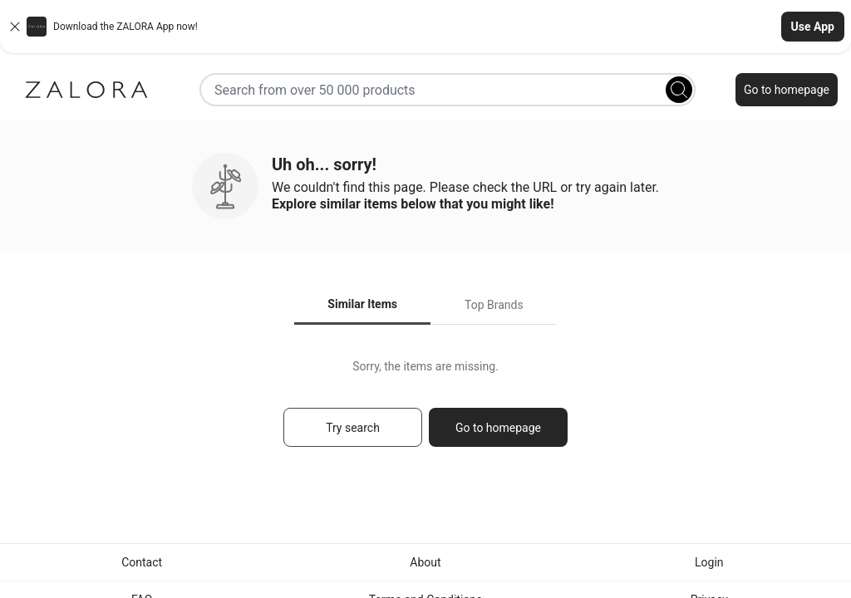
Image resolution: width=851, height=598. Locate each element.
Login (709, 562)
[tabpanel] (425, 410)
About (425, 562)
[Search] (679, 89)
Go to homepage (786, 89)
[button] (425, 26)
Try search (353, 427)
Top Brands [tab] (494, 304)
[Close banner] (15, 26)
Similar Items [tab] (362, 304)
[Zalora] (86, 89)
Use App (812, 26)
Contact (141, 562)
